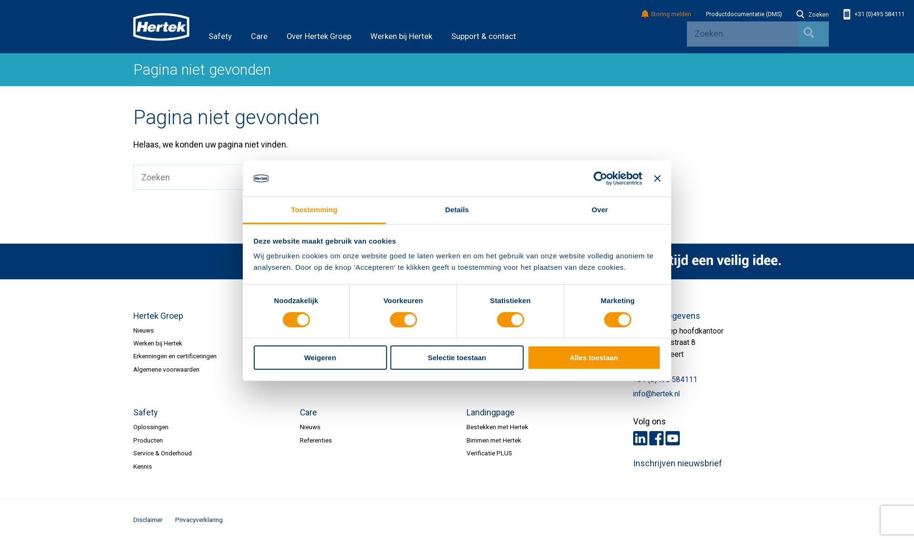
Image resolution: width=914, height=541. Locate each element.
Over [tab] (600, 210)
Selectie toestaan (457, 358)
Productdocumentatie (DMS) (744, 14)
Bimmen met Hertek (494, 440)
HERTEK (161, 26)
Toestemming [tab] (314, 210)
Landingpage (491, 412)
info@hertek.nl (656, 394)
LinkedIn (640, 438)
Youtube (673, 438)
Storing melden (666, 14)
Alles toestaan (594, 358)
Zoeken (812, 14)
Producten (148, 440)
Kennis (142, 466)
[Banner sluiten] (657, 178)
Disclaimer (147, 519)
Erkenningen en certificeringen (175, 356)
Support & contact (483, 36)
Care (259, 36)
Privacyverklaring (199, 519)
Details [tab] (457, 210)
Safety (220, 36)
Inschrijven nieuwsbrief (677, 463)
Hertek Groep (158, 316)
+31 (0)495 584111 (874, 15)
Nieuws (143, 330)
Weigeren (320, 358)
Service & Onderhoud (162, 453)
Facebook (656, 438)
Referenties (316, 440)
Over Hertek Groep (319, 36)
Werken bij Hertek (401, 36)
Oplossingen (151, 427)
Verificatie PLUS (489, 453)
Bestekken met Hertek (497, 427)
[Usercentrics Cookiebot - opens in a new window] (600, 178)
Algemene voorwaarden (166, 369)
